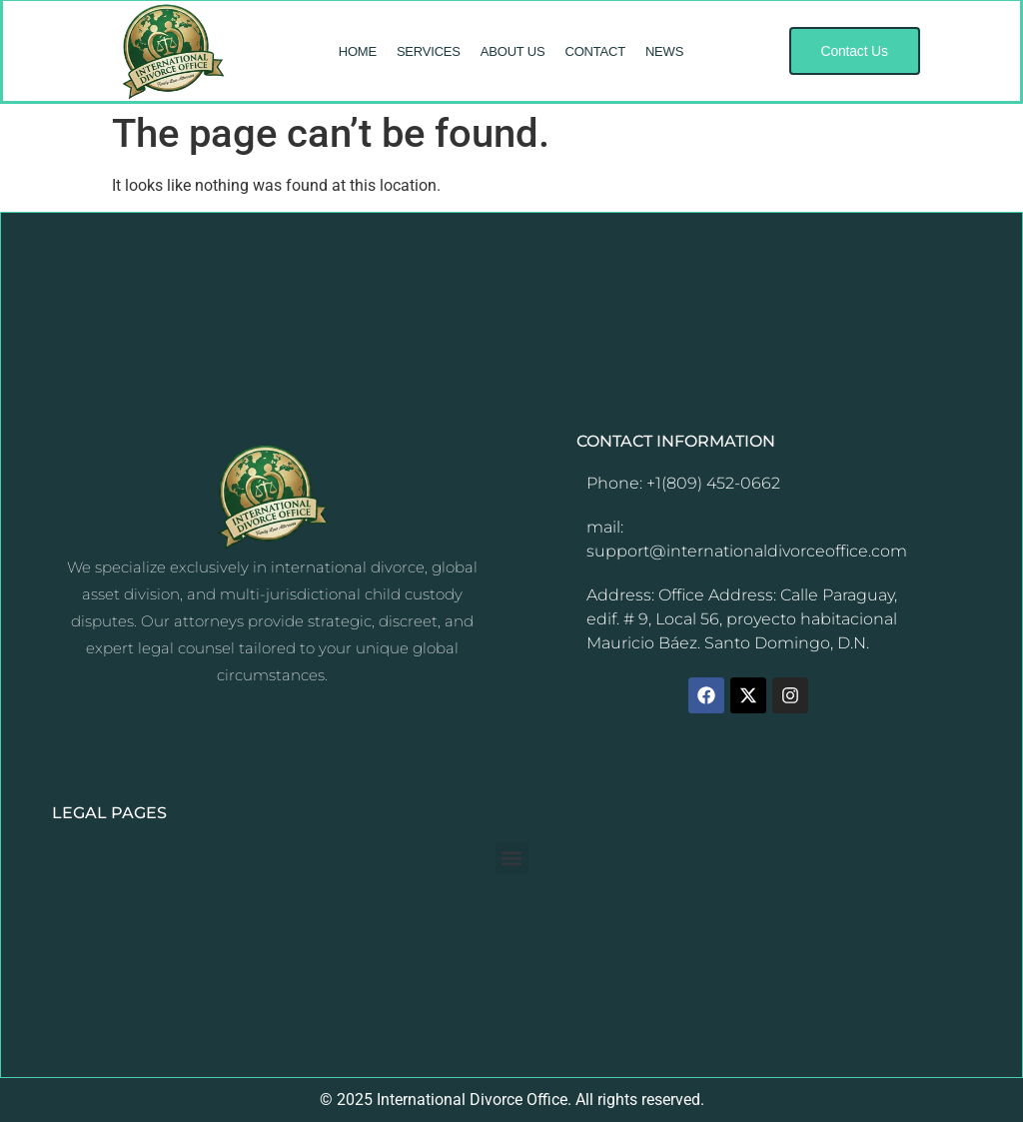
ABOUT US (513, 51)
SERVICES (429, 51)
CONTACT (594, 51)
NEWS (664, 51)
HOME (358, 51)
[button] (854, 51)
